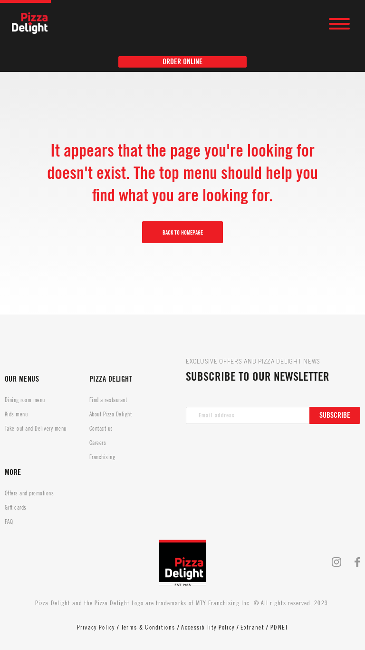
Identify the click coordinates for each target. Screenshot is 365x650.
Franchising (102, 457)
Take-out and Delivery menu (35, 429)
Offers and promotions (29, 493)
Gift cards (16, 508)
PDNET (279, 627)
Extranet (252, 627)
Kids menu (16, 414)
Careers (97, 443)
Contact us (101, 429)
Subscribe (334, 415)
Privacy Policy (96, 627)
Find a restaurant (108, 400)
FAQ (9, 522)
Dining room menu (25, 400)
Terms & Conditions (148, 627)
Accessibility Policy (207, 627)
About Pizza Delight (110, 414)
